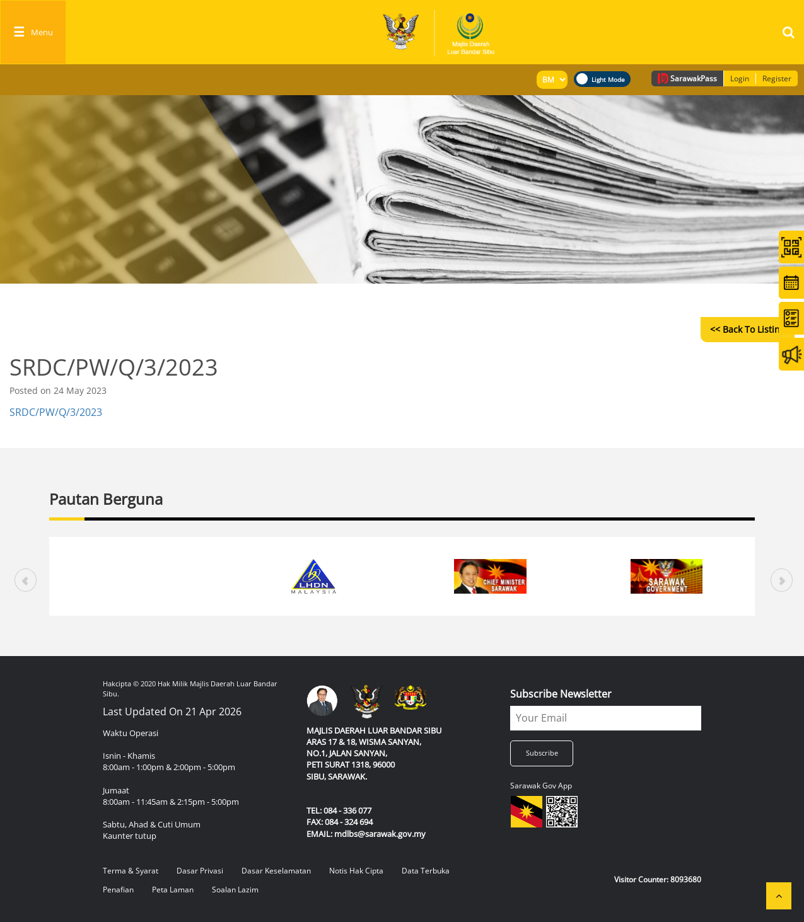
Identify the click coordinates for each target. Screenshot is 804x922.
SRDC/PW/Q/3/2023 (55, 412)
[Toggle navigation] (33, 32)
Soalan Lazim (235, 889)
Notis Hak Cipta (356, 870)
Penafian (118, 889)
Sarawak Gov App (541, 785)
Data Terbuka (426, 870)
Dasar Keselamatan (276, 870)
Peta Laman (173, 889)
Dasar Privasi (200, 870)
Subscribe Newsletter (561, 694)
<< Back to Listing (747, 329)
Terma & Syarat (130, 870)
